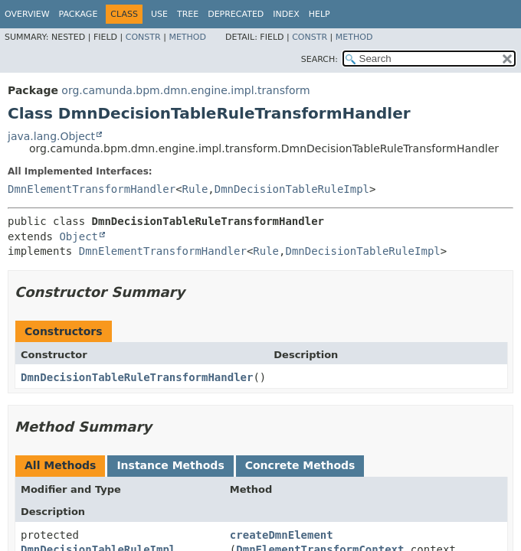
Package (78, 14)
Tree (187, 14)
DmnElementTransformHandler (91, 189)
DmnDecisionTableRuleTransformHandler (137, 377)
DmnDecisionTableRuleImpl (292, 189)
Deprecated (236, 14)
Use (159, 14)
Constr (143, 37)
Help (319, 14)
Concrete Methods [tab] (300, 465)
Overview (27, 14)
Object (78, 236)
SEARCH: (319, 59)
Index (286, 14)
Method (187, 37)
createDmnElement (281, 535)
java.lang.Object (51, 136)
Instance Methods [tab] (170, 465)
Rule (195, 189)
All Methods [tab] (60, 465)
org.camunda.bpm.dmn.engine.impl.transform (185, 90)
